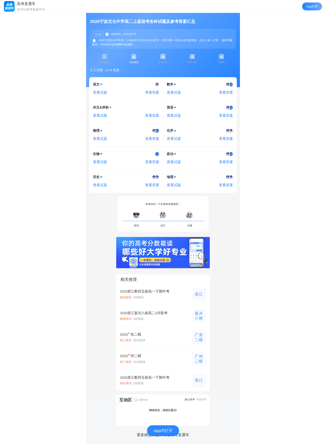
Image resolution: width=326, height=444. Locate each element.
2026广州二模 (130, 356)
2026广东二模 (130, 334)
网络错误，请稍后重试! (163, 410)
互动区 (125, 399)
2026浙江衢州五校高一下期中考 (144, 291)
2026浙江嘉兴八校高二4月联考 (144, 313)
